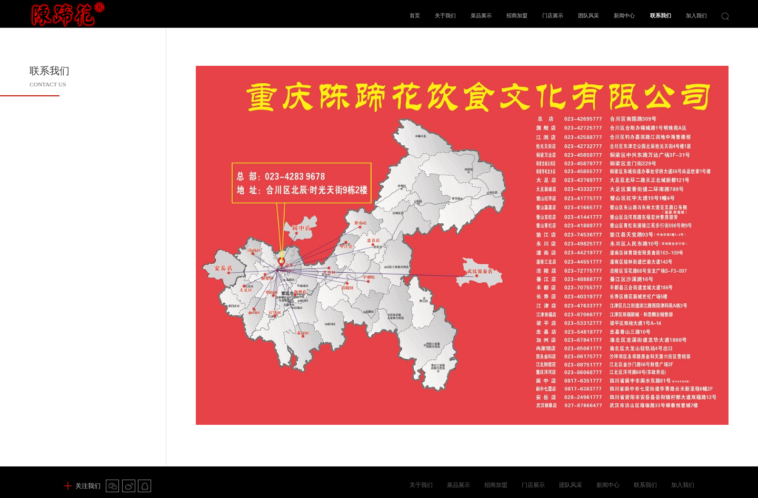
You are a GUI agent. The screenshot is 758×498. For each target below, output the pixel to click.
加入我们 (696, 15)
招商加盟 (516, 15)
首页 (415, 15)
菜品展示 (481, 15)
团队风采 (588, 15)
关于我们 (445, 15)
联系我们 (660, 15)
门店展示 (552, 15)
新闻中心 (624, 15)
